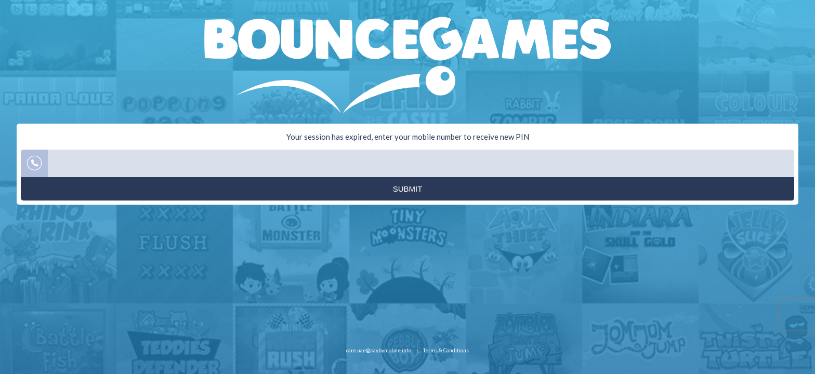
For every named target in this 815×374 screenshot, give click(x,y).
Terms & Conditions (446, 350)
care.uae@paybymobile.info (378, 350)
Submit (408, 188)
